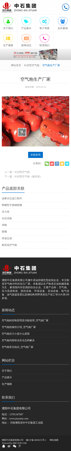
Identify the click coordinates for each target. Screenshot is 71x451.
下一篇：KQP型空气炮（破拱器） (23, 176)
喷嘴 (4, 231)
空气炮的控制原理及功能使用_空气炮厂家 (25, 320)
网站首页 (16, 65)
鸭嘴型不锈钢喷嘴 (12, 205)
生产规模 (7, 384)
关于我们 (7, 370)
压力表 (5, 211)
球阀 (4, 225)
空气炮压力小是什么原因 (16, 333)
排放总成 (7, 238)
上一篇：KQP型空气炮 (17, 172)
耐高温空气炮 (9, 245)
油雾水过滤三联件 (12, 198)
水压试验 (7, 218)
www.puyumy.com (18, 418)
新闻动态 (8, 310)
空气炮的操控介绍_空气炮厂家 (19, 327)
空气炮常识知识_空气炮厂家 (17, 347)
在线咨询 (35, 154)
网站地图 (54, 440)
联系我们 (8, 397)
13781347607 (16, 414)
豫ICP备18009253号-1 (36, 440)
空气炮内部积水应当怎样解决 (18, 340)
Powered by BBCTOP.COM (14, 443)
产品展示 (7, 377)
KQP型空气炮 (31, 65)
